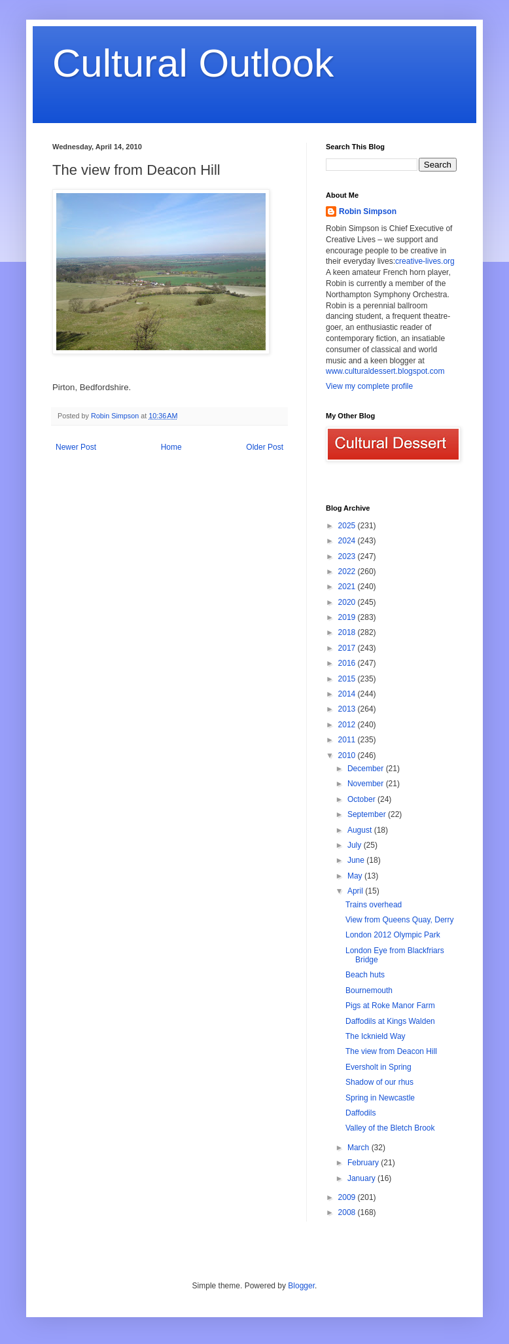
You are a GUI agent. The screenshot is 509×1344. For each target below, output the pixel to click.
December (366, 768)
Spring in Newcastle (380, 1097)
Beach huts (365, 974)
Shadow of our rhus (379, 1082)
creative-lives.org (425, 261)
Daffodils (360, 1112)
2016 (348, 663)
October (362, 799)
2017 (348, 648)
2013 (348, 709)
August (360, 830)
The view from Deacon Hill (391, 1051)
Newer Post (76, 447)
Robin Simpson (367, 211)
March (359, 1147)
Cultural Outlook (193, 63)
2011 (348, 739)
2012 (348, 724)
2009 (348, 1197)
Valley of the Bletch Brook (390, 1128)
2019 (348, 617)
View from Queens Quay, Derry (399, 919)
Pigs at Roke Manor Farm (390, 1005)
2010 (348, 755)
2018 (348, 632)
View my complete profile (369, 386)
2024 (348, 540)
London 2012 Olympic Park (392, 934)
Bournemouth (369, 990)
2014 (348, 694)
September (367, 814)
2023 (348, 556)
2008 (348, 1212)
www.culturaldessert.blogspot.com (385, 371)
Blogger (301, 1285)
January (362, 1178)
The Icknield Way (375, 1036)
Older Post (264, 447)
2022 (348, 571)
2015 (348, 678)
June (356, 860)
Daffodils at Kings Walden (390, 1021)
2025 (348, 525)
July (355, 845)
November (366, 783)
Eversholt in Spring (378, 1067)
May (355, 876)
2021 (348, 586)
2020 (348, 602)
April (356, 891)
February (364, 1162)
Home (171, 447)
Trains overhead (373, 904)
